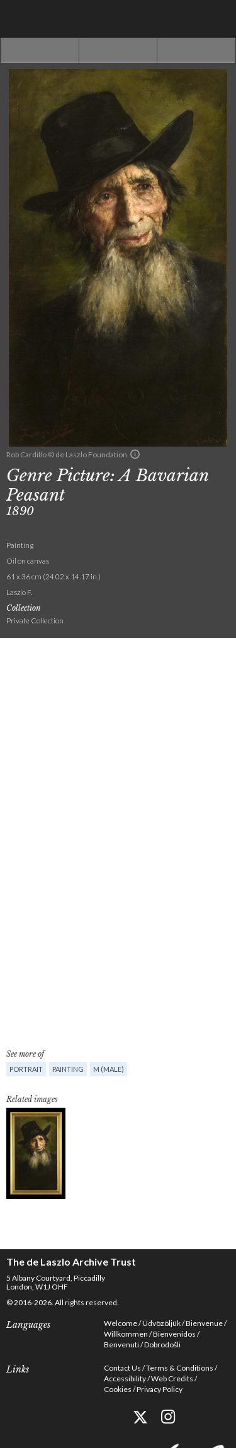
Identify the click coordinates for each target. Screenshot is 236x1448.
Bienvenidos (174, 1334)
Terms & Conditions (179, 1368)
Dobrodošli (162, 1344)
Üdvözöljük (161, 1323)
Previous (40, 50)
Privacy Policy (160, 1389)
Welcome (120, 1323)
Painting (68, 1069)
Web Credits (172, 1378)
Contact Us (122, 1368)
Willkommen (126, 1334)
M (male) (108, 1069)
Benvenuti (121, 1344)
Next (196, 50)
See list (118, 50)
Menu (217, 19)
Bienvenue (204, 1323)
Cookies (118, 1389)
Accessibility (125, 1378)
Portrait (26, 1069)
